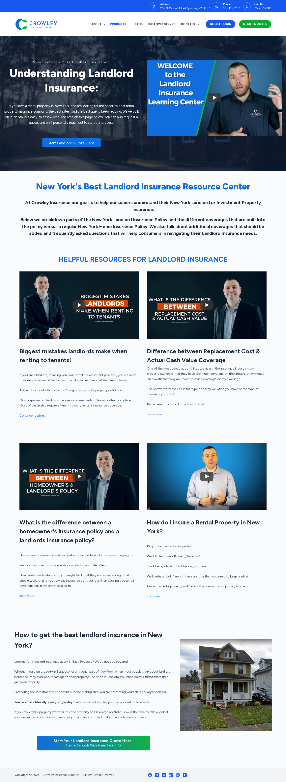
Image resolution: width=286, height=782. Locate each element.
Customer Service (162, 24)
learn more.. (155, 414)
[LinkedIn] (171, 775)
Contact (191, 24)
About (99, 24)
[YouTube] (185, 775)
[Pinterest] (178, 775)
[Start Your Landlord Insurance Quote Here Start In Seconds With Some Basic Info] (93, 743)
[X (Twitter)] (164, 775)
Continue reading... (32, 415)
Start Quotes (255, 24)
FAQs (139, 24)
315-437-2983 (232, 8)
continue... (154, 596)
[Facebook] (150, 775)
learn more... (27, 596)
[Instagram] (157, 775)
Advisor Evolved (103, 775)
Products (120, 24)
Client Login (220, 24)
